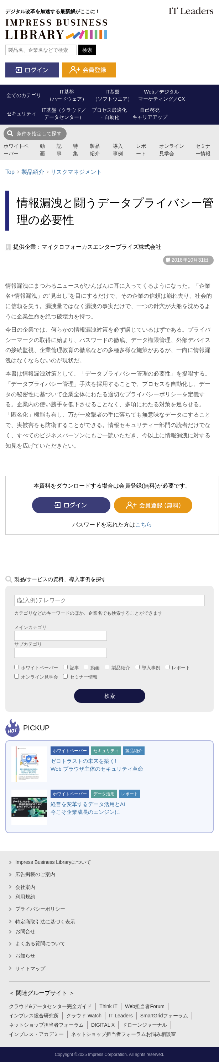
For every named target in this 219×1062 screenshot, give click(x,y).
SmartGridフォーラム (164, 1015)
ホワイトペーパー (16, 149)
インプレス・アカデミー (36, 1034)
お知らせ (25, 955)
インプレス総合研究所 (34, 1015)
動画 (42, 149)
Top (10, 172)
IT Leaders (121, 1015)
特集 (75, 149)
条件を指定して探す (39, 133)
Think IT (108, 1006)
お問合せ (25, 931)
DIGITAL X (103, 1025)
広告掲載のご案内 (35, 874)
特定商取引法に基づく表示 (45, 922)
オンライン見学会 (171, 149)
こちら (143, 525)
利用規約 (25, 897)
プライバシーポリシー (40, 909)
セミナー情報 (202, 149)
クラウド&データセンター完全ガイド (50, 1006)
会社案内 (25, 887)
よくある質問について (40, 943)
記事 (59, 149)
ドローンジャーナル (144, 1025)
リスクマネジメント (76, 172)
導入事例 (118, 149)
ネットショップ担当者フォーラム (46, 1025)
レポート (141, 149)
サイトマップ (30, 968)
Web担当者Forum (145, 1006)
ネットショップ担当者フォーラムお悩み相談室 (123, 1034)
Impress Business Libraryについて (53, 862)
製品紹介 (95, 149)
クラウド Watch (83, 1015)
